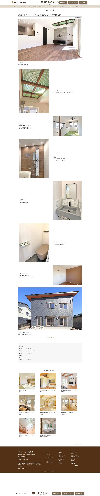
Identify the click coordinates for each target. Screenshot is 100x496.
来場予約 (84, 2)
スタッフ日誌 (60, 457)
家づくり (23, 6)
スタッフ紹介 (60, 463)
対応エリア (21, 493)
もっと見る (77, 444)
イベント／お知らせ (54, 6)
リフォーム (81, 6)
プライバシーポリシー (75, 456)
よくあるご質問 (73, 451)
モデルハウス (46, 6)
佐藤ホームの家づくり (49, 457)
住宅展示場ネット (74, 463)
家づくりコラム (61, 459)
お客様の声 (40, 6)
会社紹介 (25, 493)
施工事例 (35, 6)
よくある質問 (75, 6)
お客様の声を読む (49, 337)
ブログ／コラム (63, 6)
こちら (25, 468)
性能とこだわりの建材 (50, 462)
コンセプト (18, 6)
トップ (13, 6)
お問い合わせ (74, 2)
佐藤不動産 (25, 451)
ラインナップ (29, 6)
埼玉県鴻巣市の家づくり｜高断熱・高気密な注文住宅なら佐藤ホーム (19, 2)
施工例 (17, 493)
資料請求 (64, 2)
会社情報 (69, 6)
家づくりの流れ (74, 455)
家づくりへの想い (49, 455)
